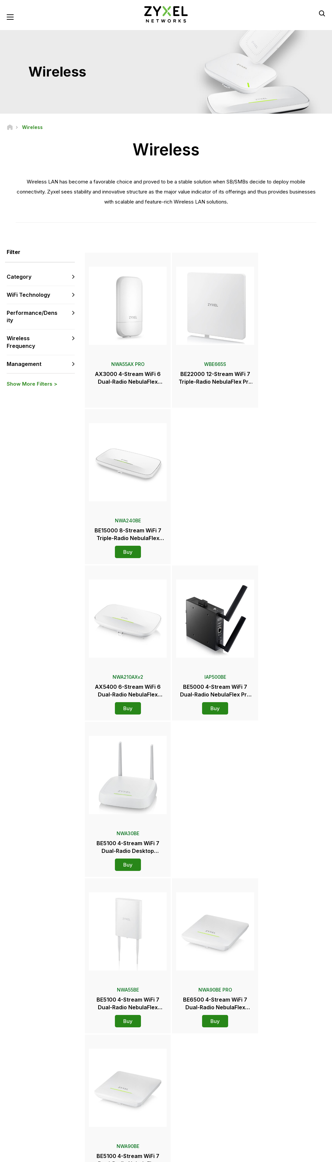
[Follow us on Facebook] (15, 1121)
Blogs (185, 1119)
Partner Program (272, 1058)
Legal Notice (187, 1153)
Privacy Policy (267, 1153)
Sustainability (270, 1108)
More (206, 870)
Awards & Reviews (197, 1097)
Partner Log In (270, 1047)
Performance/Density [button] (32, 316)
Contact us (166, 998)
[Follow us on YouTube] (32, 1121)
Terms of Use (226, 1153)
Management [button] (24, 364)
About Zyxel (268, 1097)
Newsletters (191, 1108)
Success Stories (273, 1119)
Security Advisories (121, 1080)
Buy (287, 389)
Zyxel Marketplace (197, 1047)
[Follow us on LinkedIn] (50, 1121)
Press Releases (194, 1085)
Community (113, 1058)
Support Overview (120, 1047)
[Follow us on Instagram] (14, 1131)
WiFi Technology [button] (28, 295)
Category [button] (19, 277)
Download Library (119, 1069)
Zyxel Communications (279, 1130)
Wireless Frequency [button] (21, 342)
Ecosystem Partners (276, 1069)
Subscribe (63, 1081)
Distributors (190, 1058)
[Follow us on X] (67, 1121)
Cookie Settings (310, 1153)
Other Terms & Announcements (133, 1091)
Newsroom (193, 1074)
